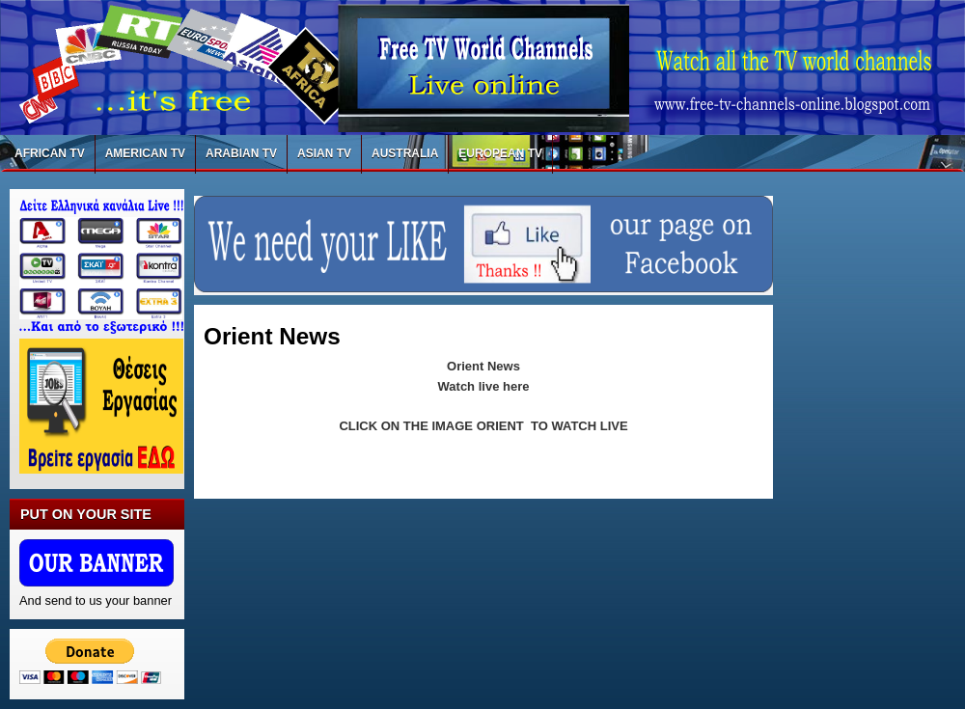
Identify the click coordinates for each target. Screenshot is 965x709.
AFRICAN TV (49, 153)
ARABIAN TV (241, 153)
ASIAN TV (324, 153)
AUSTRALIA (405, 153)
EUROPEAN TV (500, 153)
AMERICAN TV (145, 153)
